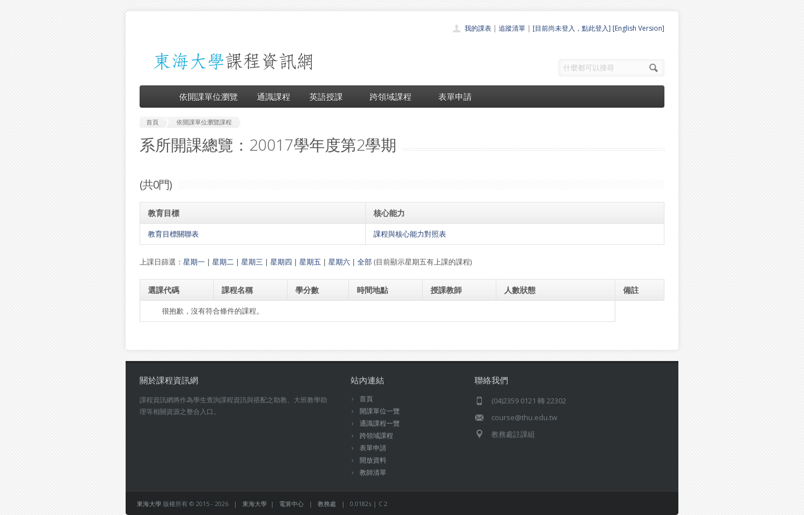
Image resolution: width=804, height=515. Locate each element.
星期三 (252, 262)
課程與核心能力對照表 (410, 234)
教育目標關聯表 (173, 234)
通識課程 (273, 96)
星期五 (310, 262)
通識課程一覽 (380, 423)
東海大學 (149, 503)
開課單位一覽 (380, 411)
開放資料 (373, 460)
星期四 (281, 262)
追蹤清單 (512, 28)
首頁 (366, 398)
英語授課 (330, 96)
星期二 (223, 262)
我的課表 (478, 28)
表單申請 (455, 96)
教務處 (327, 503)
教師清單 (373, 472)
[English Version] (638, 28)
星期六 (339, 262)
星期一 (194, 262)
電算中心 (291, 503)
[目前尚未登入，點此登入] (572, 28)
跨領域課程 (394, 96)
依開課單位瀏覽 (208, 96)
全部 (364, 262)
